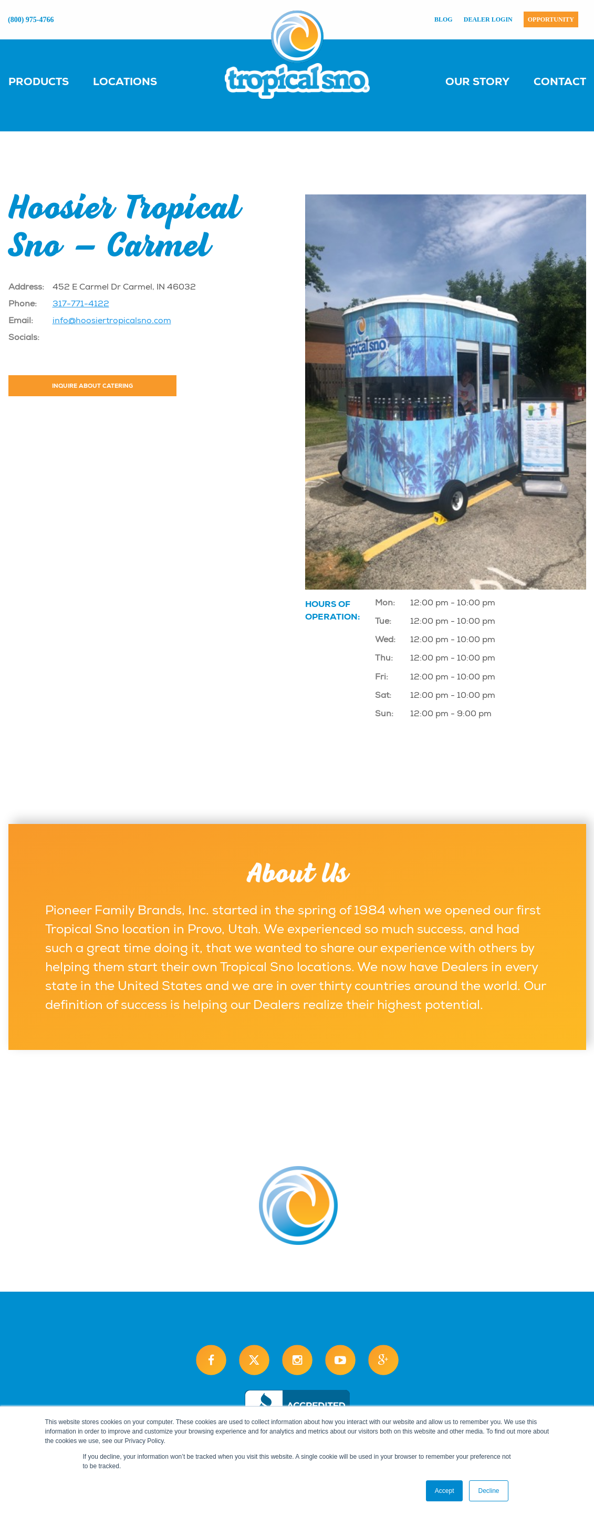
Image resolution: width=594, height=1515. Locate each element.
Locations (125, 81)
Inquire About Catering (92, 385)
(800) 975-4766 (31, 20)
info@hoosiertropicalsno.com (112, 320)
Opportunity (551, 19)
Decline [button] (488, 1491)
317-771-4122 (81, 304)
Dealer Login (488, 19)
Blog (443, 19)
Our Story (477, 81)
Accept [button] (444, 1491)
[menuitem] (49, 81)
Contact (560, 81)
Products (38, 81)
